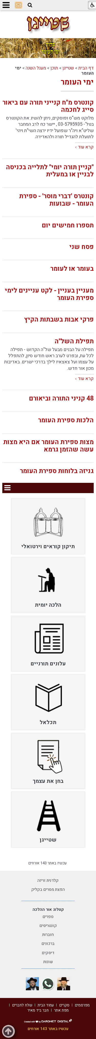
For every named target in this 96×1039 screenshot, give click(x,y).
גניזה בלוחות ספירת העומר (57, 471)
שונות (48, 962)
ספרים (48, 917)
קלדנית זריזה (48, 880)
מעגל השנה (36, 68)
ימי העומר (77, 82)
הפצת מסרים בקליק (48, 889)
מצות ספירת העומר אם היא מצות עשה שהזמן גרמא (48, 445)
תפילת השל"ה (74, 341)
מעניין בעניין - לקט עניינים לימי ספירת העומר (49, 294)
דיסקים (48, 953)
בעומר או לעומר (72, 269)
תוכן (54, 68)
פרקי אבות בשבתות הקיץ (59, 319)
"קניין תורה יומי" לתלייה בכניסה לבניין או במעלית (50, 171)
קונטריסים (48, 926)
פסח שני (81, 247)
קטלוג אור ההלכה (48, 909)
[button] (30, 5)
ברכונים (48, 944)
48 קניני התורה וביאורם (61, 398)
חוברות (48, 935)
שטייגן (68, 68)
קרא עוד (86, 147)
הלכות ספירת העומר (66, 420)
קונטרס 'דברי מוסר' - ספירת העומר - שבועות (56, 200)
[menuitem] (48, 526)
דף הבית (86, 68)
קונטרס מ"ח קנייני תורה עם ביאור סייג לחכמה (48, 106)
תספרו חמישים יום (68, 225)
